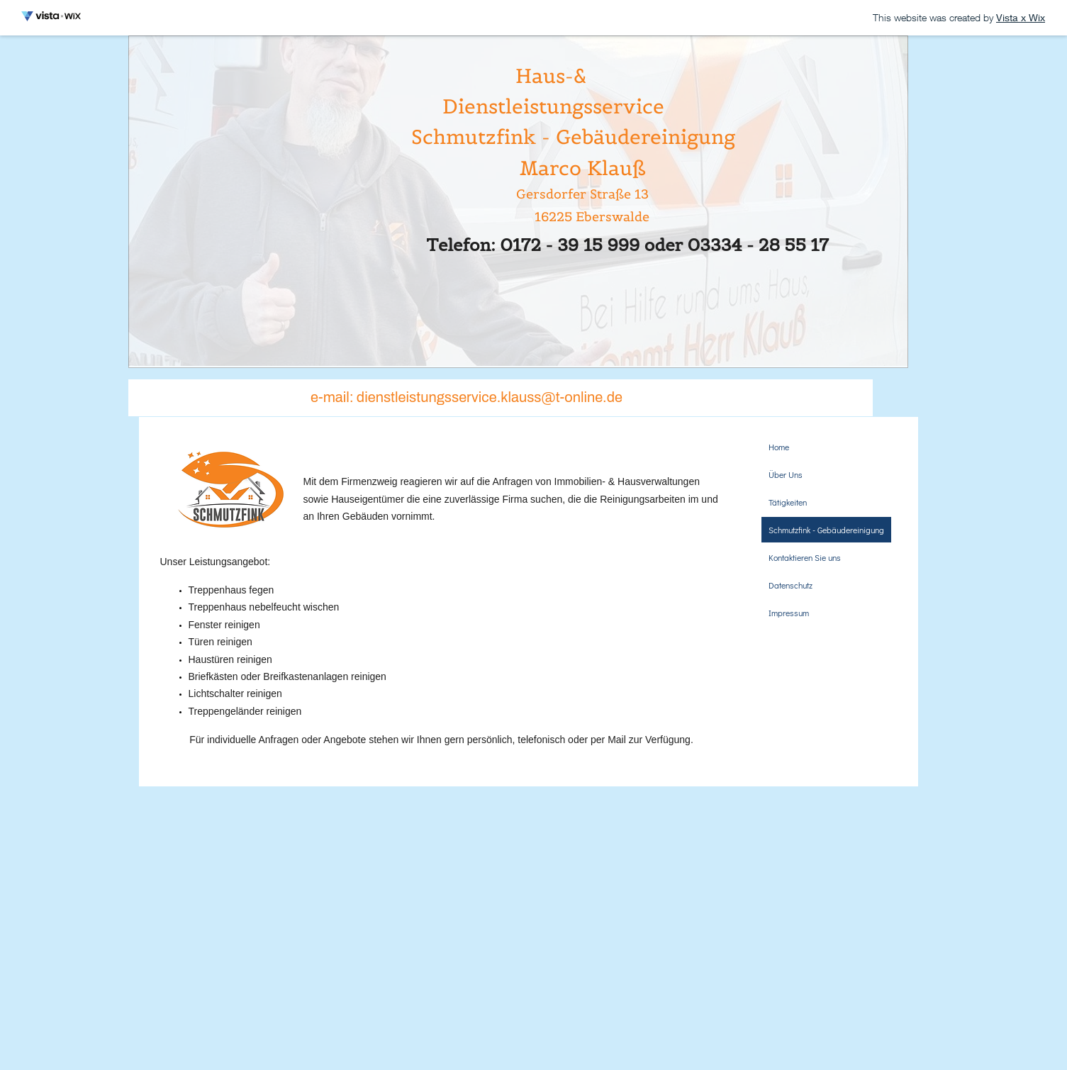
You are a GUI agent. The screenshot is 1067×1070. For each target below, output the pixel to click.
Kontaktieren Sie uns (805, 557)
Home (779, 446)
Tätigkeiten (788, 502)
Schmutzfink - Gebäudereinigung (826, 529)
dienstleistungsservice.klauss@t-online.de (489, 397)
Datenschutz (790, 585)
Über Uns (786, 474)
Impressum (789, 612)
